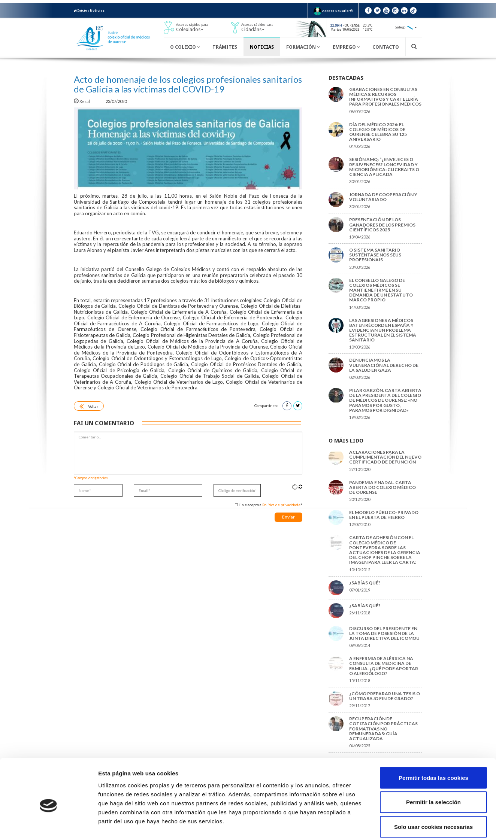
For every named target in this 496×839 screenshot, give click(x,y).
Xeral (82, 101)
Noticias (97, 10)
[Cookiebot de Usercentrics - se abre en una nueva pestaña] (48, 824)
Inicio (80, 10)
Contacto (385, 47)
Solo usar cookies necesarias (433, 790)
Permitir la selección (433, 765)
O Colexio (185, 47)
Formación (303, 47)
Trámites (224, 47)
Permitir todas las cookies (433, 741)
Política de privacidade (281, 504)
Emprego (346, 47)
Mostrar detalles (402, 824)
